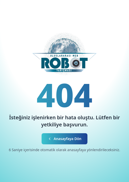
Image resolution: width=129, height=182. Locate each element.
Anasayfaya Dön (64, 138)
